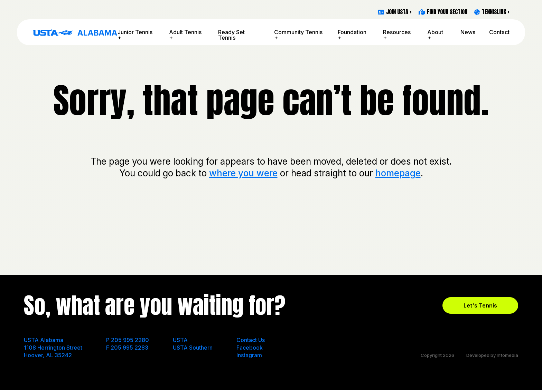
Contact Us (250, 340)
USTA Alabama (75, 32)
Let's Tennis (480, 305)
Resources (397, 32)
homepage (398, 173)
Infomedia (507, 355)
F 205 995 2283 (127, 347)
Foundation (352, 32)
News (467, 32)
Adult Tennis (185, 32)
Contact (499, 32)
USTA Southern (193, 347)
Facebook (249, 347)
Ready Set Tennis (231, 35)
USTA (180, 340)
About (435, 32)
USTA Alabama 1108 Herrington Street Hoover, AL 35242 (53, 348)
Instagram (249, 355)
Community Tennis (298, 32)
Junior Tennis (135, 32)
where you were (243, 173)
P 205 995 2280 (127, 340)
